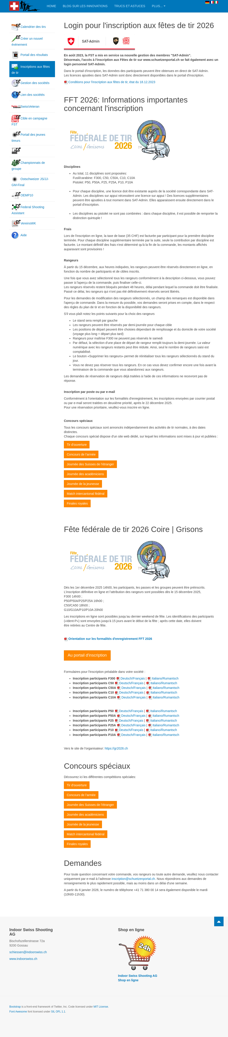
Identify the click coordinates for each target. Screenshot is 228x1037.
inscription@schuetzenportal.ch (133, 879)
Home (51, 6)
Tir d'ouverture (77, 444)
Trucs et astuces (129, 6)
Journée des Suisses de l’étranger (90, 464)
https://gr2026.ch (116, 748)
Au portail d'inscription (87, 655)
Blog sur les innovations (85, 6)
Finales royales (77, 503)
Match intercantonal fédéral (85, 493)
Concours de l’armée (81, 454)
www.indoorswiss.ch (23, 959)
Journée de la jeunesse (83, 484)
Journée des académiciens (85, 474)
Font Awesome (18, 1011)
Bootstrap (15, 1006)
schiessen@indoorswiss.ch (28, 952)
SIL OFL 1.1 (58, 1011)
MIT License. (101, 1006)
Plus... (158, 6)
